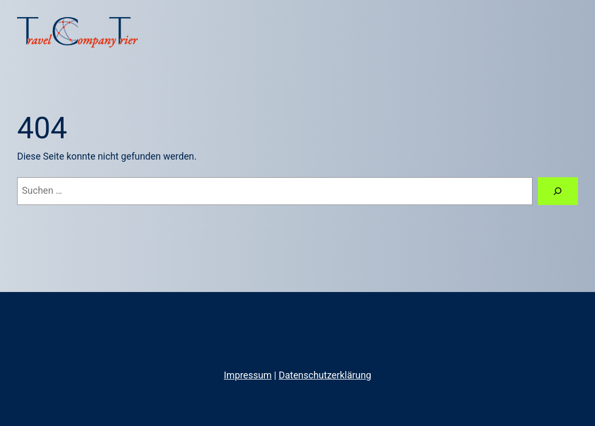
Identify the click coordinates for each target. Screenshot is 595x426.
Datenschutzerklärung (325, 375)
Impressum (248, 375)
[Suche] (558, 191)
